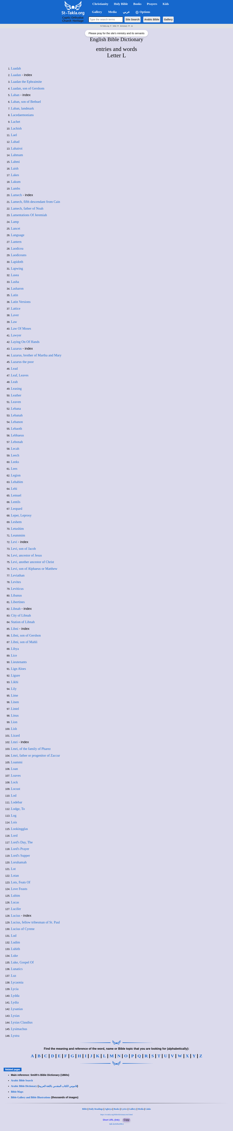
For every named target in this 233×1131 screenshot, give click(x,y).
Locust (15, 789)
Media (141, 1109)
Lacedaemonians (22, 115)
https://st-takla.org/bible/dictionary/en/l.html (116, 1115)
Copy (126, 1119)
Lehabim (17, 482)
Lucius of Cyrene (23, 929)
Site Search (132, 19)
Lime (14, 695)
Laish (14, 168)
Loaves (16, 775)
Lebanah (17, 415)
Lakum (16, 182)
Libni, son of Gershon (26, 635)
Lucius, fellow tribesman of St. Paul (35, 922)
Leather (16, 395)
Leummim (18, 535)
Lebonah (17, 442)
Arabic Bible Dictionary (24, 1086)
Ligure (15, 675)
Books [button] (137, 4)
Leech (15, 455)
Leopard (16, 508)
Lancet (15, 228)
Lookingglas (19, 829)
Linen (15, 702)
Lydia (15, 1002)
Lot (13, 869)
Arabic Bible (151, 19)
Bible (84, 1109)
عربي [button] (126, 12)
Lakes (15, 175)
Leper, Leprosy (21, 515)
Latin (14, 295)
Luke (14, 955)
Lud (13, 935)
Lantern (16, 242)
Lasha (15, 282)
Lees (14, 468)
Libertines (18, 602)
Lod (13, 795)
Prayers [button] (152, 4)
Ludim (15, 942)
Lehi (14, 488)
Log (13, 815)
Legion (16, 475)
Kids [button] (166, 4)
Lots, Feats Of (20, 882)
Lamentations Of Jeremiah (29, 215)
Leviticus (17, 589)
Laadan (16, 75)
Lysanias (17, 1009)
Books (116, 1109)
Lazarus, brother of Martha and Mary (36, 355)
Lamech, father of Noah (27, 208)
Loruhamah (19, 862)
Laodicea (17, 248)
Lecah (15, 448)
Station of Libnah (23, 622)
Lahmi (15, 162)
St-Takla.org (104, 26)
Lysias (15, 1015)
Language (17, 235)
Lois (14, 822)
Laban (15, 95)
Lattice (15, 308)
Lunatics (17, 969)
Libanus (16, 595)
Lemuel (16, 495)
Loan (14, 769)
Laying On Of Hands (25, 342)
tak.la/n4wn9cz (116, 1123)
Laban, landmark (22, 108)
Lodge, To (18, 809)
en (132, 26)
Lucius (15, 915)
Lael (14, 135)
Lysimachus (19, 1029)
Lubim (15, 895)
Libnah (16, 609)
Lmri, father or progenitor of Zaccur (35, 755)
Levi (14, 542)
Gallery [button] (96, 12)
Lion (14, 722)
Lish (14, 729)
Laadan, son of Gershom (27, 88)
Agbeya (108, 1109)
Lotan (15, 875)
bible (114, 26)
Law (14, 322)
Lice (14, 655)
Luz (13, 975)
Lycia (14, 989)
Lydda (15, 995)
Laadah (16, 68)
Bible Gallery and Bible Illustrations (30, 1097)
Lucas (15, 902)
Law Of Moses (21, 328)
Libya (15, 649)
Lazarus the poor (22, 362)
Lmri (14, 742)
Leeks (15, 462)
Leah (14, 382)
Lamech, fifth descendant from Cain (35, 202)
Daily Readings (96, 1109)
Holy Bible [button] (121, 4)
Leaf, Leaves (19, 375)
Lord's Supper (20, 855)
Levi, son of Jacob (23, 548)
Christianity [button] (100, 4)
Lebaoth (16, 428)
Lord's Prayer (20, 849)
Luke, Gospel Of (22, 962)
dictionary (124, 26)
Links (148, 1109)
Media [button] (112, 12)
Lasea (15, 275)
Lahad (15, 142)
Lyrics (124, 1109)
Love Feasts (19, 889)
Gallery (168, 19)
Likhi (14, 682)
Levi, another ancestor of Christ (32, 562)
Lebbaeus (17, 435)
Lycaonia (17, 982)
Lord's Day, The (22, 842)
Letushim (17, 528)
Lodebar (16, 802)
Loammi (16, 762)
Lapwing (17, 268)
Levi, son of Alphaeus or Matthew (34, 569)
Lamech (16, 195)
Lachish (16, 128)
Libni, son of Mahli (24, 642)
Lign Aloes (18, 669)
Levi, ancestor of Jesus (26, 555)
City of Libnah (21, 615)
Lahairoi (16, 148)
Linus (15, 715)
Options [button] (142, 12)
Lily (14, 689)
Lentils (15, 502)
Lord (14, 835)
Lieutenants (19, 662)
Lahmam (17, 155)
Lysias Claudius (22, 1022)
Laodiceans (18, 255)
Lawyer (16, 335)
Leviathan (18, 575)
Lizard (15, 735)
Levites (16, 582)
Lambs (15, 188)
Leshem (16, 522)
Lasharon (17, 288)
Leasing (16, 388)
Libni (14, 629)
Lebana (16, 408)
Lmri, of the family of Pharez (31, 749)
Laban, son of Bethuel (26, 102)
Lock (14, 782)
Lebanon (17, 422)
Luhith (15, 949)
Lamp (15, 222)
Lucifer (16, 909)
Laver (15, 315)
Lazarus (16, 348)
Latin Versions (21, 302)
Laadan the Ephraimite (26, 82)
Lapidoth (17, 262)
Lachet (15, 122)
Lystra (15, 1035)
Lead (14, 368)
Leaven (16, 402)
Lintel (15, 709)
